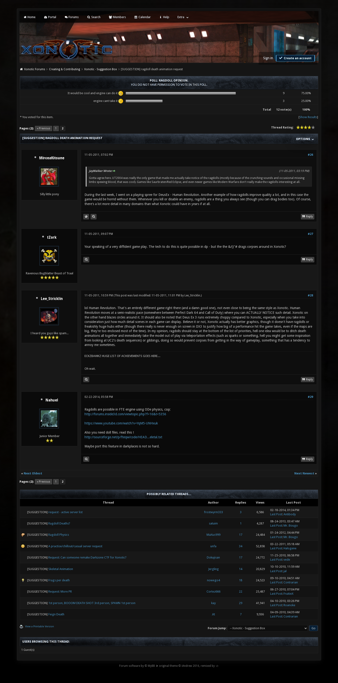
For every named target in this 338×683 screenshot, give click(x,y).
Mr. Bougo (291, 525)
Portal (50, 17)
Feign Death (56, 614)
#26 (310, 154)
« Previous (43, 128)
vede (287, 559)
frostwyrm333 (213, 512)
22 (240, 591)
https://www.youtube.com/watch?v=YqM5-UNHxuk (121, 423)
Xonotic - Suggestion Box (100, 69)
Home (29, 17)
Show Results (308, 117)
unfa (213, 546)
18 (240, 580)
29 (240, 603)
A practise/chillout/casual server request (75, 546)
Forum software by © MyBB (137, 665)
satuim (213, 523)
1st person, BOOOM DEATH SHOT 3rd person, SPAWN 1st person (91, 603)
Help (164, 17)
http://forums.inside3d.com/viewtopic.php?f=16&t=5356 (125, 414)
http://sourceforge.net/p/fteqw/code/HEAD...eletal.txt (123, 437)
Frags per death (59, 580)
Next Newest (304, 473)
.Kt (213, 614)
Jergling (213, 569)
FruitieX (288, 593)
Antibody (290, 514)
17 (240, 534)
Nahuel (52, 400)
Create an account (294, 58)
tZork (52, 237)
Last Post (276, 514)
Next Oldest (33, 473)
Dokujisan (213, 557)
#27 (310, 234)
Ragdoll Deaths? (59, 523)
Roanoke (289, 605)
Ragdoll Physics (58, 534)
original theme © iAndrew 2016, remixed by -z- (189, 665)
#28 (310, 295)
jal (285, 571)
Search (93, 17)
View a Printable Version (39, 626)
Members (117, 17)
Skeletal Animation (60, 569)
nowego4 (213, 580)
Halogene (290, 548)
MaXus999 (213, 534)
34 (240, 546)
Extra (180, 17)
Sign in (268, 58)
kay (213, 603)
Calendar (142, 17)
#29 (310, 397)
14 (240, 569)
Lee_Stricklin (52, 299)
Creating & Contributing (64, 69)
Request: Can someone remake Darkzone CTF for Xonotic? (87, 557)
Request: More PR (60, 591)
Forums (71, 17)
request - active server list (65, 512)
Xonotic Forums (34, 69)
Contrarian (291, 582)
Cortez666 (213, 591)
